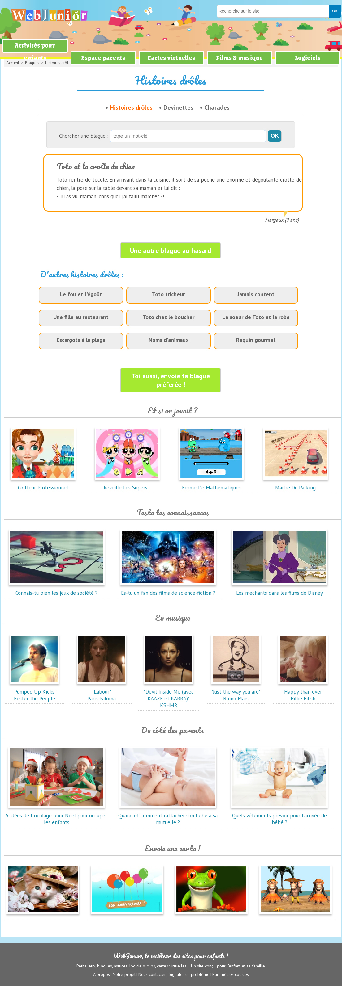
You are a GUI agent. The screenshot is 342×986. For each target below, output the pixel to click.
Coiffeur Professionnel (43, 484)
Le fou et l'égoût (81, 294)
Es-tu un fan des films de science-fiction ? (168, 589)
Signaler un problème (189, 974)
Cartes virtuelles (171, 57)
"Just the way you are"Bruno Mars (236, 692)
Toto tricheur (168, 294)
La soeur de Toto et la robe (256, 317)
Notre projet (124, 974)
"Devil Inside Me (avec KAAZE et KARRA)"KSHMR (169, 695)
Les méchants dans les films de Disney (279, 589)
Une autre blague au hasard (170, 250)
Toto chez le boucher (168, 317)
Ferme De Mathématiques (211, 484)
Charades (217, 107)
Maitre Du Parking (295, 484)
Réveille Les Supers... (127, 484)
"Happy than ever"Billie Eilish (303, 692)
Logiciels (307, 57)
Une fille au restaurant (81, 317)
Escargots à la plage (81, 339)
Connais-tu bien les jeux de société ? (57, 589)
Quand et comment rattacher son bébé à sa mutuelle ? (168, 815)
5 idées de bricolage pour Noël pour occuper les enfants (56, 815)
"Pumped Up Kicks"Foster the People (34, 692)
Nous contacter (152, 974)
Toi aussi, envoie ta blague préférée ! (171, 380)
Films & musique (239, 57)
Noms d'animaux (168, 339)
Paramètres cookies (230, 974)
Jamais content (256, 294)
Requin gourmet (256, 339)
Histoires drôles (131, 107)
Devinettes (178, 107)
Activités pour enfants (35, 51)
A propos (101, 974)
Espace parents (103, 57)
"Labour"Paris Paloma (101, 692)
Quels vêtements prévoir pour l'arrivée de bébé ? (279, 815)
